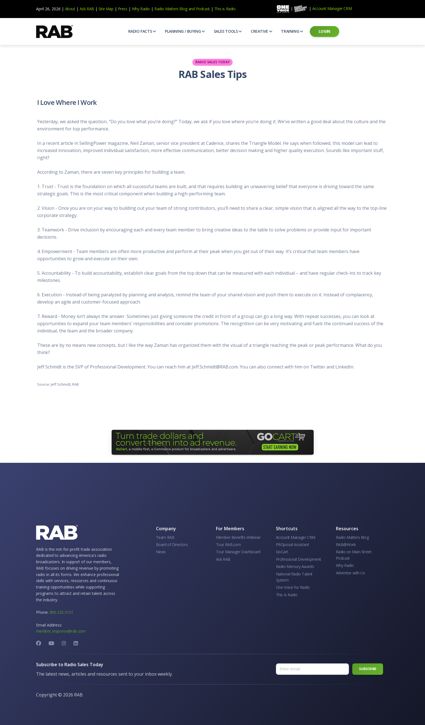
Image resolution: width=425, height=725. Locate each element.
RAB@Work (346, 544)
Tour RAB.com (228, 544)
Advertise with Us (350, 572)
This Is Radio (287, 594)
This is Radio (225, 8)
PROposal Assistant (292, 544)
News (161, 551)
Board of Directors (172, 544)
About (70, 8)
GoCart (282, 551)
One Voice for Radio (293, 587)
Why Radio (141, 8)
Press (122, 8)
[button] (142, 31)
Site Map (106, 8)
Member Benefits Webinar (238, 537)
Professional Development (298, 559)
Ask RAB (87, 8)
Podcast (203, 8)
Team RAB (165, 537)
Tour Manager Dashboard (238, 551)
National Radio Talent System (294, 577)
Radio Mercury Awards (295, 566)
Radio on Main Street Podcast (354, 554)
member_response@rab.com (60, 631)
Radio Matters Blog (170, 8)
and (191, 8)
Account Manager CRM (332, 8)
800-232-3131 (61, 612)
